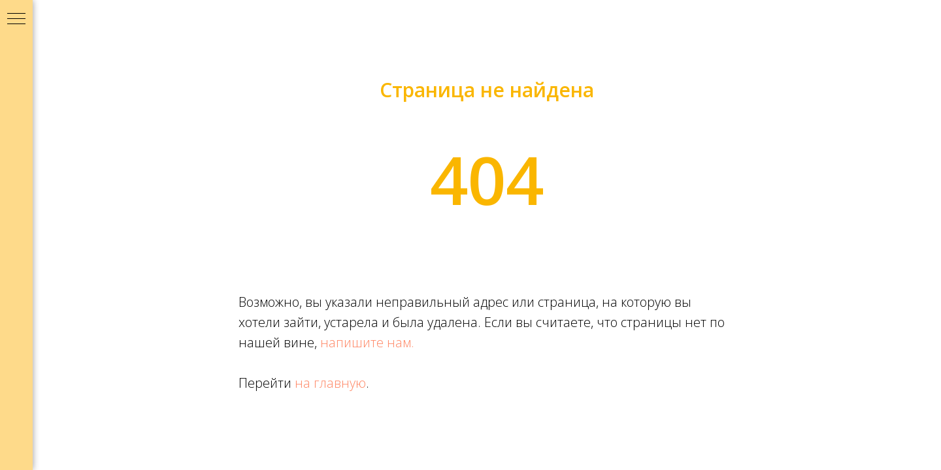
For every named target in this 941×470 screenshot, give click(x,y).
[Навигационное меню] (16, 19)
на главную (330, 383)
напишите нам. (367, 342)
